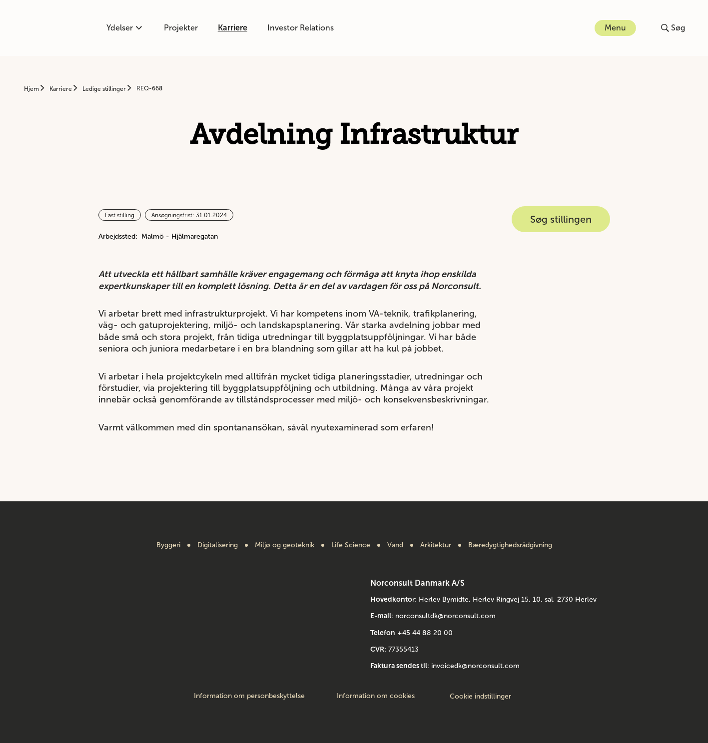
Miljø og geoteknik (284, 545)
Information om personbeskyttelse (249, 696)
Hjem (32, 88)
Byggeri (168, 545)
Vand (395, 545)
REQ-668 (149, 88)
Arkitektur (435, 545)
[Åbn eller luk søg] (673, 27)
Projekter (181, 27)
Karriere (232, 27)
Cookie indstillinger (480, 696)
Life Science (350, 545)
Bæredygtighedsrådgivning (510, 545)
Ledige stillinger (104, 88)
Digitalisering (217, 545)
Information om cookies (376, 696)
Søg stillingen (561, 219)
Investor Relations (300, 27)
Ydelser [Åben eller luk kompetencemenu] (124, 27)
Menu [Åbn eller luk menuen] (615, 27)
